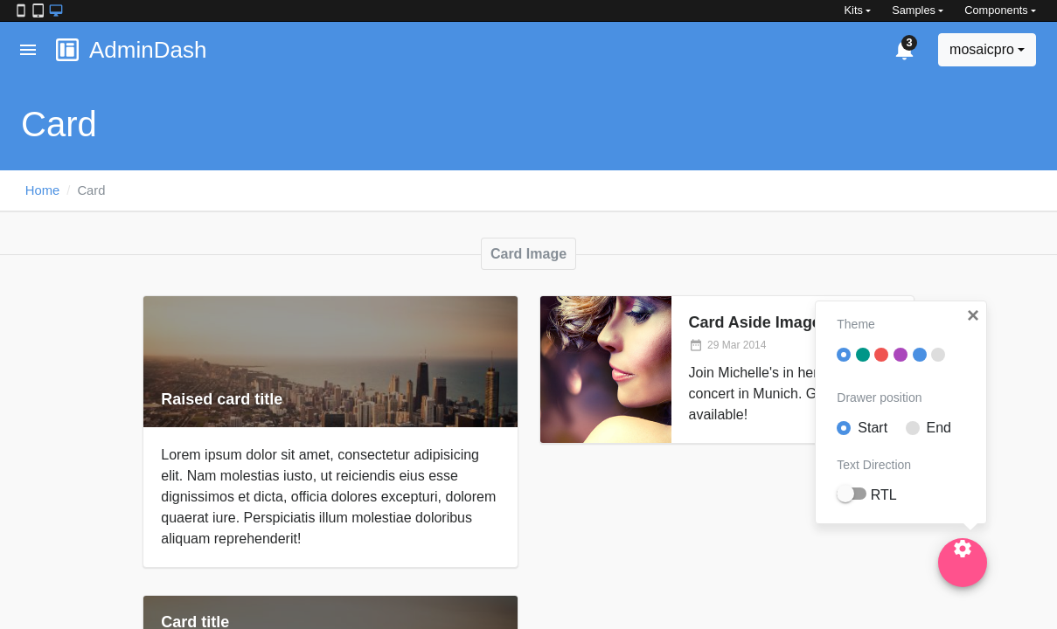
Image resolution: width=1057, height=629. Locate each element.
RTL (884, 494)
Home (42, 190)
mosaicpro (981, 49)
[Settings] (962, 562)
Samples (913, 10)
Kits (854, 10)
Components (996, 10)
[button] (973, 315)
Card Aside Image (755, 322)
